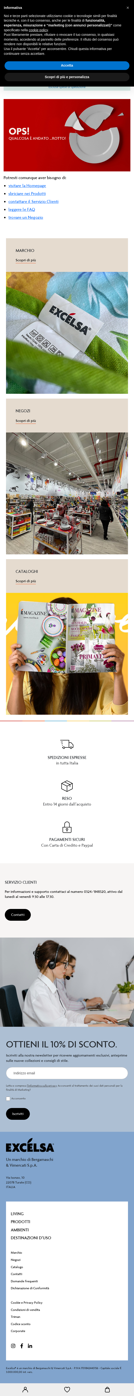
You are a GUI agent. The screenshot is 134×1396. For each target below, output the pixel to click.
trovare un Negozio (25, 217)
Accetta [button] (67, 65)
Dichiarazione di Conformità (30, 1288)
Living (17, 1213)
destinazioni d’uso (31, 1237)
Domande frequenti (24, 1281)
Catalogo (17, 1267)
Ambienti (20, 1230)
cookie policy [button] (38, 30)
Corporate (18, 1331)
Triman (15, 1317)
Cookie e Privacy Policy (27, 1303)
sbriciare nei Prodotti (27, 193)
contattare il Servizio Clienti (33, 201)
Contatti (16, 1274)
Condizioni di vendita (25, 1310)
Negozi (15, 1260)
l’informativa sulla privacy (42, 1086)
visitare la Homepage (27, 185)
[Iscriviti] (18, 1114)
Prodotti (20, 1221)
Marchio (16, 1253)
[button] (128, 8)
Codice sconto (21, 1324)
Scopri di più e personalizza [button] (67, 77)
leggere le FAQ (21, 209)
